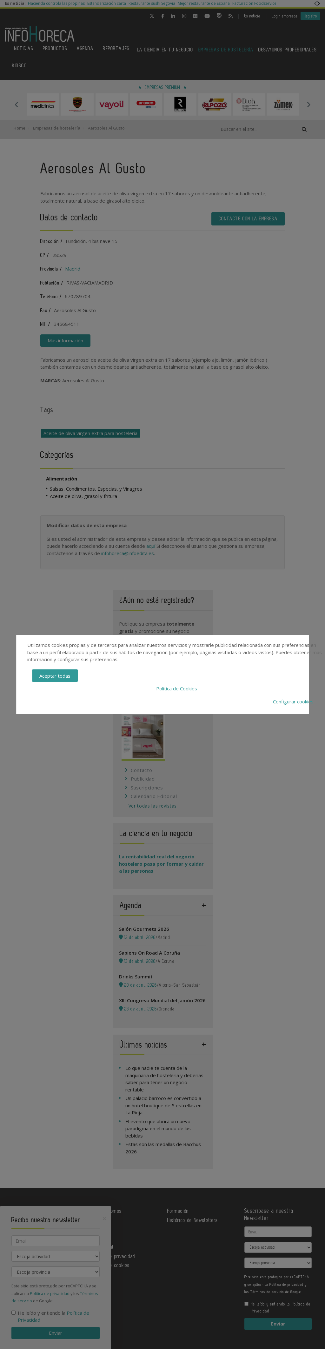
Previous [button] (16, 104)
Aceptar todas (54, 675)
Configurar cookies (293, 701)
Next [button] (308, 104)
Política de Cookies (176, 688)
